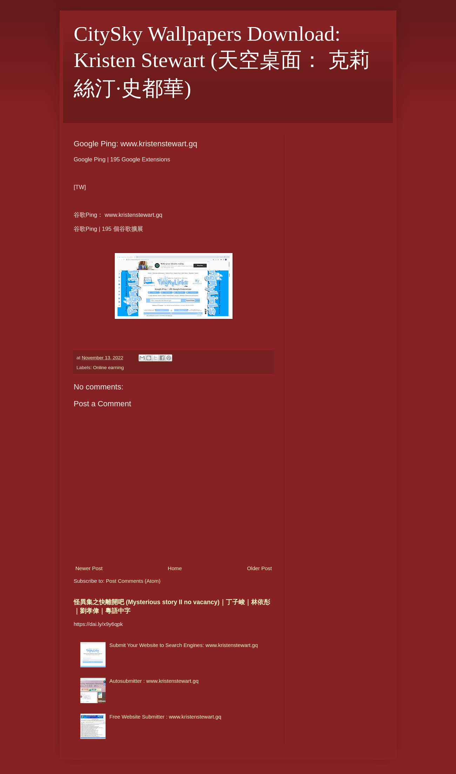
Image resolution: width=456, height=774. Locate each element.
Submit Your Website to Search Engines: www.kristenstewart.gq (183, 645)
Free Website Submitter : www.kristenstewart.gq (165, 717)
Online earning (108, 367)
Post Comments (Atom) (133, 581)
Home (175, 568)
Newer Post (89, 568)
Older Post (259, 568)
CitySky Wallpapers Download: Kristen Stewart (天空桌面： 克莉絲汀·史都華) (222, 61)
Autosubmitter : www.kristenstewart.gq (154, 681)
